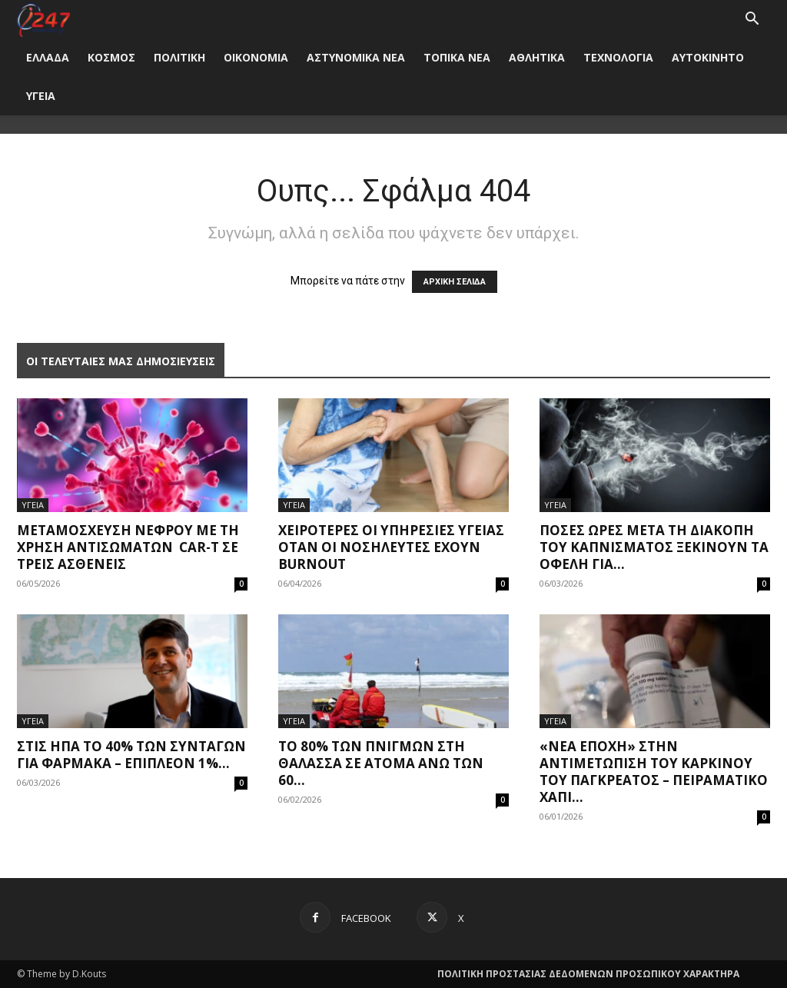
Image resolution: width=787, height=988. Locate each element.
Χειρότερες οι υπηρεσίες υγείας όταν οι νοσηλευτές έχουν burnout (391, 547)
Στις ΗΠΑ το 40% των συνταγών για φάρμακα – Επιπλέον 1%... (131, 754)
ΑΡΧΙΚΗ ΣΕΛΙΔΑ (454, 282)
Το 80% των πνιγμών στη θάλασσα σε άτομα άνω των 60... (380, 763)
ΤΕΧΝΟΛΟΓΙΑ (618, 57)
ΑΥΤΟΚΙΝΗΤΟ (708, 57)
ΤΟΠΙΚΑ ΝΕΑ (456, 57)
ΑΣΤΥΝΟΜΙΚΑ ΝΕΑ (356, 57)
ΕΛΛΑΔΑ (47, 57)
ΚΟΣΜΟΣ (111, 57)
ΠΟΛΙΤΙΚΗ (179, 57)
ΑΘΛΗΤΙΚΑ (537, 57)
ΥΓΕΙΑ (40, 95)
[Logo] (43, 19)
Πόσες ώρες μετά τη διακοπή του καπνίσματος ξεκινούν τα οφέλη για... (654, 547)
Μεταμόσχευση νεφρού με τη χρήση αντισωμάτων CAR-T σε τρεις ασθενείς (128, 547)
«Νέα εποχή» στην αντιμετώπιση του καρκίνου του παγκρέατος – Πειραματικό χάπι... (654, 771)
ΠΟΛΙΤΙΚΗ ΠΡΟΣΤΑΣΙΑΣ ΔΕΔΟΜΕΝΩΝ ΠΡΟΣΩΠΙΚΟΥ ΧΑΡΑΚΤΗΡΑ (588, 973)
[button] (751, 20)
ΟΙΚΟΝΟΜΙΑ (256, 57)
